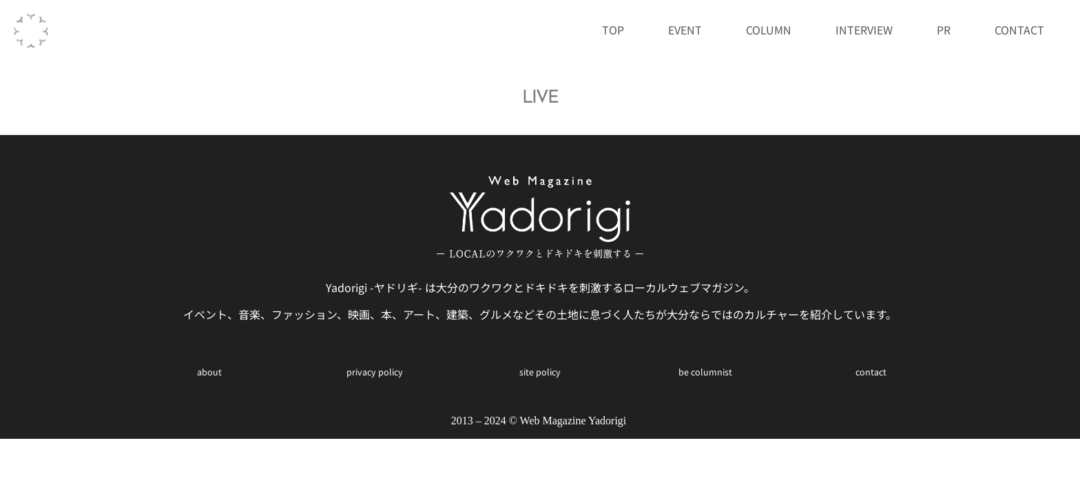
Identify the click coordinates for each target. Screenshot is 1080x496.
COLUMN (768, 29)
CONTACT (1019, 29)
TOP (613, 29)
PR (944, 29)
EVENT (685, 29)
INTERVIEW (864, 29)
